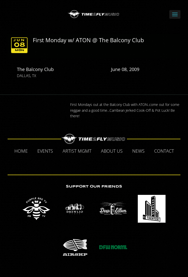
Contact (164, 151)
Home (21, 151)
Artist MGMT (77, 151)
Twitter (89, 163)
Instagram (112, 163)
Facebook (77, 163)
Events (45, 151)
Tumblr (100, 163)
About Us (112, 151)
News (138, 151)
